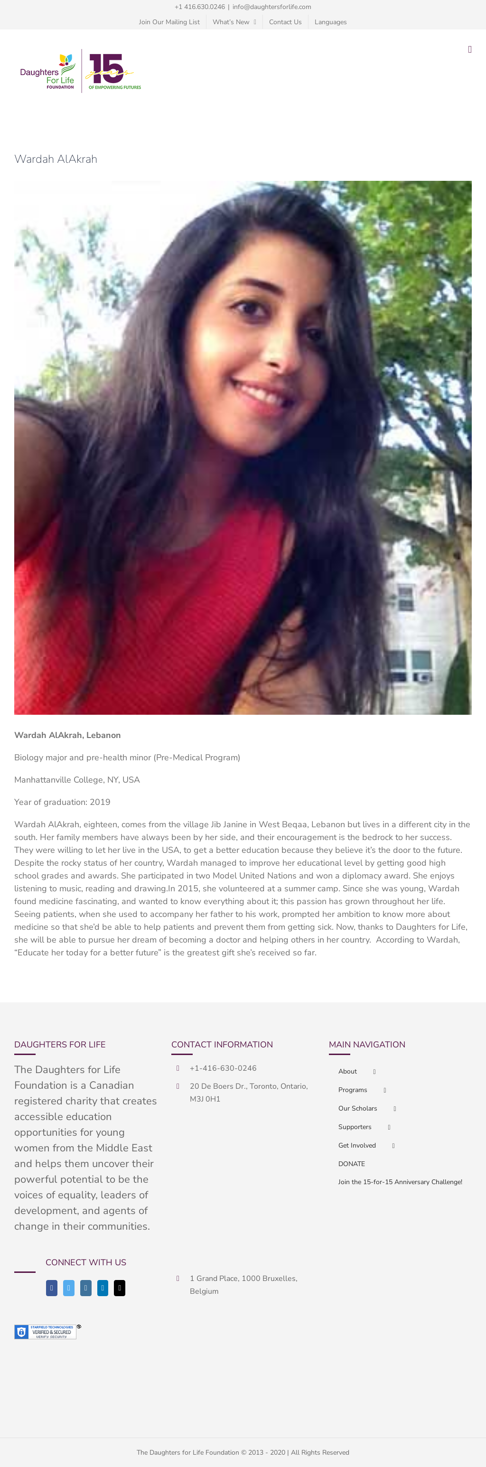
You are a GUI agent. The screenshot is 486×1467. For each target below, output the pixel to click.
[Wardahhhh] (243, 448)
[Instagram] (86, 1288)
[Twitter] (69, 1288)
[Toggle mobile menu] (470, 50)
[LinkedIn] (103, 1288)
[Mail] (119, 1288)
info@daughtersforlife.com (272, 6)
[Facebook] (51, 1288)
